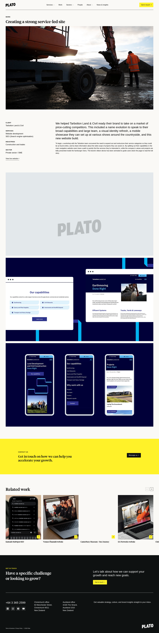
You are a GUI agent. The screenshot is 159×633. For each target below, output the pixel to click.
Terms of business (10, 628)
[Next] (151, 489)
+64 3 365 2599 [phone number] (15, 602)
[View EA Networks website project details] (135, 519)
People (80, 5)
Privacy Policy (19, 628)
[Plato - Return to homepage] (147, 626)
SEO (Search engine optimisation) (19, 136)
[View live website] (12, 158)
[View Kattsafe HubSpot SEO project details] (23, 519)
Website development (14, 134)
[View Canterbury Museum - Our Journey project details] (98, 519)
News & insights (102, 5)
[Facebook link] (18, 609)
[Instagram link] (13, 609)
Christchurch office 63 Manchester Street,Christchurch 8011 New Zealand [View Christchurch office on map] (43, 606)
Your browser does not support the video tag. (79, 228)
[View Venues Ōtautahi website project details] (60, 519)
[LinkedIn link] (8, 609)
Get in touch (146, 5)
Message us (134, 455)
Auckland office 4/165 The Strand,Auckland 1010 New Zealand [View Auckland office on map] (70, 606)
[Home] (10, 5)
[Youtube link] (23, 609)
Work (60, 5)
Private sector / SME (14, 153)
